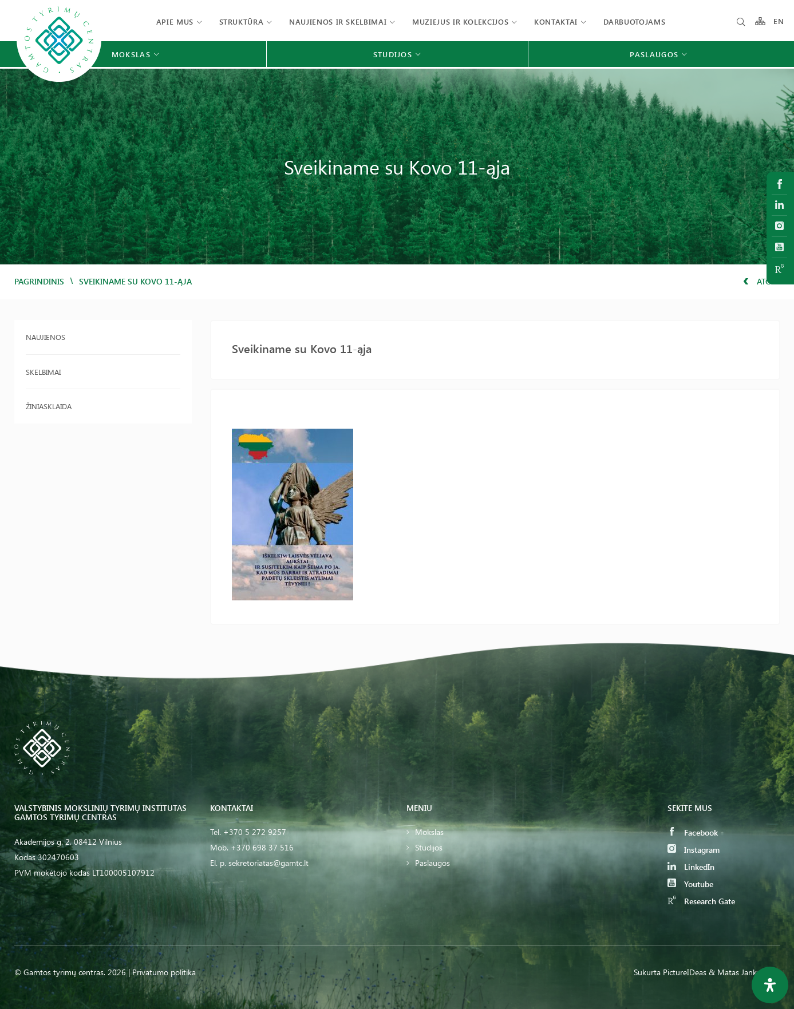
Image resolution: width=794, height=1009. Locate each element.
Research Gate (701, 901)
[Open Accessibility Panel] (770, 985)
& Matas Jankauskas (744, 972)
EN (779, 21)
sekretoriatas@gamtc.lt (268, 862)
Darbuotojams (634, 21)
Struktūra (241, 21)
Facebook (692, 832)
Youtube (690, 884)
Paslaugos (432, 862)
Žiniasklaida (49, 406)
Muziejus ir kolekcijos (460, 21)
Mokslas (429, 831)
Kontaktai (556, 21)
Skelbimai (43, 372)
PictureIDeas (684, 972)
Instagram (693, 849)
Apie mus (174, 21)
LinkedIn (690, 866)
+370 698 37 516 (262, 847)
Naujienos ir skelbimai (337, 21)
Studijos (429, 847)
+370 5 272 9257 (254, 831)
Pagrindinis (39, 281)
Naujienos (45, 337)
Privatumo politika (164, 972)
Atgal (761, 281)
